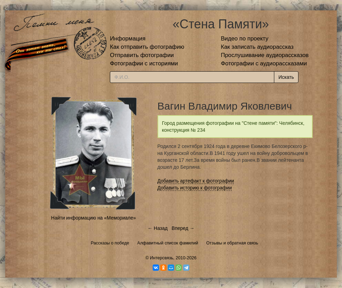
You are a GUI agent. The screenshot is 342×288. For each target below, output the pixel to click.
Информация (127, 38)
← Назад (158, 228)
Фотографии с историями (144, 63)
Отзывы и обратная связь (232, 243)
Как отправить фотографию (147, 47)
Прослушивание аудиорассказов (264, 55)
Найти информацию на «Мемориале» (93, 218)
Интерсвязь (161, 258)
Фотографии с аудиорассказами (264, 63)
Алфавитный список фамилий (167, 243)
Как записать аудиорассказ (257, 47)
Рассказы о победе (110, 243)
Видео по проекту (244, 38)
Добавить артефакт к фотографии (196, 181)
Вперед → (183, 228)
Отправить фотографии (142, 55)
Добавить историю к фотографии (195, 188)
